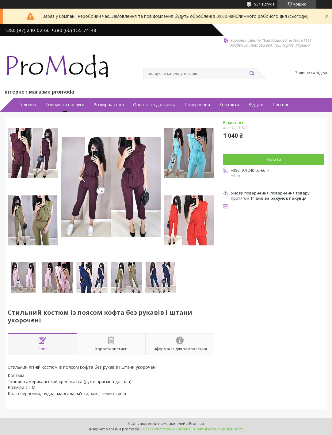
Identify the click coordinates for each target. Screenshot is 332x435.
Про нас (281, 104)
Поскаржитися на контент (166, 429)
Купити (273, 159)
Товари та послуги (64, 104)
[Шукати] (252, 73)
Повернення (197, 104)
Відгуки (255, 104)
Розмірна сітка (108, 104)
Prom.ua (196, 423)
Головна (27, 104)
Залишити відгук (311, 73)
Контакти (229, 104)
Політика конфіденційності (218, 429)
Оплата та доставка (154, 104)
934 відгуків (264, 4)
